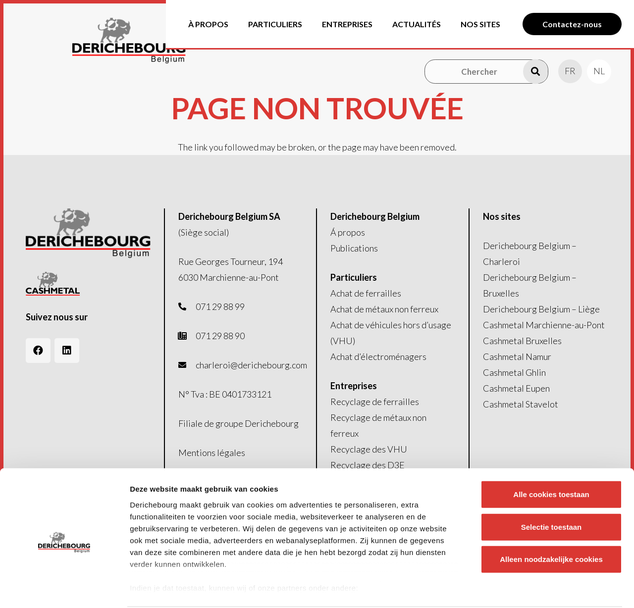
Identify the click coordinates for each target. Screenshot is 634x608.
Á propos (347, 232)
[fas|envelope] (187, 365)
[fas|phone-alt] (187, 306)
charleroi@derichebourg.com (251, 364)
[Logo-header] (146, 41)
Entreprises (353, 385)
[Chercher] (486, 71)
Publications (354, 248)
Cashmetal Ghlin (514, 372)
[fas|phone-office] (187, 336)
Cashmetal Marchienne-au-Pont (544, 324)
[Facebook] (38, 350)
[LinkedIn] (66, 350)
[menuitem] (570, 70)
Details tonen (535, 588)
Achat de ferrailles (365, 293)
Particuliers (353, 277)
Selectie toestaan (551, 489)
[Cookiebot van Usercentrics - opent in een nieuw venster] (64, 588)
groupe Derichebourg (257, 423)
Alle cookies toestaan (551, 457)
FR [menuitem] (570, 70)
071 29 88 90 (220, 335)
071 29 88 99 (220, 306)
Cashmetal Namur (517, 356)
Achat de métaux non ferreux (384, 309)
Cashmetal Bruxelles (522, 340)
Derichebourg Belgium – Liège (541, 309)
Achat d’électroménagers (378, 356)
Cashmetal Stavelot (520, 404)
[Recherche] (535, 71)
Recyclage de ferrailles (374, 401)
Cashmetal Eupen (516, 388)
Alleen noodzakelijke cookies (551, 521)
